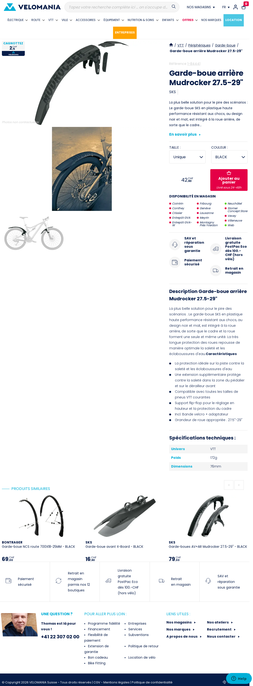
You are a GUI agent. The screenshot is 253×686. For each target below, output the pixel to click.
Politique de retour (143, 646)
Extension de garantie (96, 649)
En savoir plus (185, 135)
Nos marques (178, 629)
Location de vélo (141, 657)
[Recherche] (121, 7)
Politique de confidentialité (152, 682)
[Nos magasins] (201, 7)
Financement (98, 629)
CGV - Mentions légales (111, 682)
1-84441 (193, 63)
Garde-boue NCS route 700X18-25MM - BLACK (38, 544)
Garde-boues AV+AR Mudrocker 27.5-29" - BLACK (208, 544)
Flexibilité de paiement (96, 637)
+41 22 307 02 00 (60, 636)
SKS (172, 92)
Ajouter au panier (228, 180)
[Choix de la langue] (226, 7)
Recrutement (219, 629)
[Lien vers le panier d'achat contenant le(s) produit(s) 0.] (243, 7)
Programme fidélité (103, 623)
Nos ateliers (218, 622)
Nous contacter (221, 636)
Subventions (138, 634)
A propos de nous (182, 636)
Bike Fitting (96, 663)
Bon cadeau (97, 657)
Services (134, 629)
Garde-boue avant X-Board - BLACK (114, 544)
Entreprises (136, 623)
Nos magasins (179, 622)
